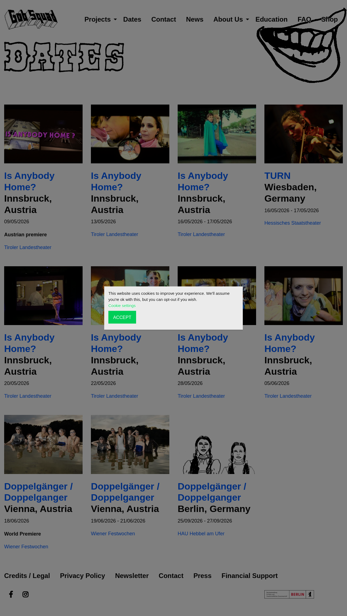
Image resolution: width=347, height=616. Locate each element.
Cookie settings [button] (122, 305)
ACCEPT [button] (122, 317)
